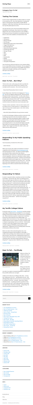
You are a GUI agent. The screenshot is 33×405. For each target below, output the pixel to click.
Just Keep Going (7, 313)
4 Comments (17, 245)
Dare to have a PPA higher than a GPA (12, 316)
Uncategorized (7, 375)
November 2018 (7, 352)
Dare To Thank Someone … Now (10, 309)
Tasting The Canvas (10, 16)
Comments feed (7, 387)
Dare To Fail (10, 76)
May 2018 (6, 356)
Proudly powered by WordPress (13, 402)
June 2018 (6, 355)
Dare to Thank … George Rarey (10, 312)
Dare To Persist (7, 315)
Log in (5, 384)
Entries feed (6, 386)
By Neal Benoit (6, 394)
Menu (29, 3)
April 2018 (6, 358)
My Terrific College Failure (13, 208)
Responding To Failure (11, 174)
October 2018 (6, 353)
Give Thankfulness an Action (10, 307)
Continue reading (6, 73)
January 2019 (6, 350)
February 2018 (7, 361)
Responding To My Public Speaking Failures (13, 321)
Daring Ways (7, 4)
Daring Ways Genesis (8, 327)
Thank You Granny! (8, 310)
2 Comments (16, 169)
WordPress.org (7, 389)
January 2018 (6, 362)
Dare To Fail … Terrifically (16, 211)
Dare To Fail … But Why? (12, 81)
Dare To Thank (7, 374)
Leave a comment (16, 133)
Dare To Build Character (9, 371)
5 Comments (15, 76)
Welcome (5, 399)
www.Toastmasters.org (22, 150)
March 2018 (6, 359)
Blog (4, 396)
